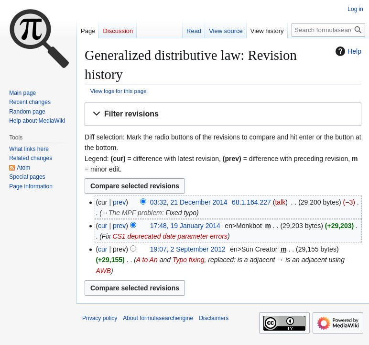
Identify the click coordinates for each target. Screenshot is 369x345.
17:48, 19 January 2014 (185, 226)
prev (119, 202)
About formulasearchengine (158, 318)
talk (280, 202)
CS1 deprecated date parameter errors (169, 236)
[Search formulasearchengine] (328, 30)
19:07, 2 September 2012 (188, 249)
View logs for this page (118, 91)
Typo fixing (189, 260)
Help (347, 51)
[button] (223, 114)
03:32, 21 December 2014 (189, 202)
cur (102, 226)
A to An (147, 260)
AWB (103, 271)
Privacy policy (99, 318)
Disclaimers (213, 318)
